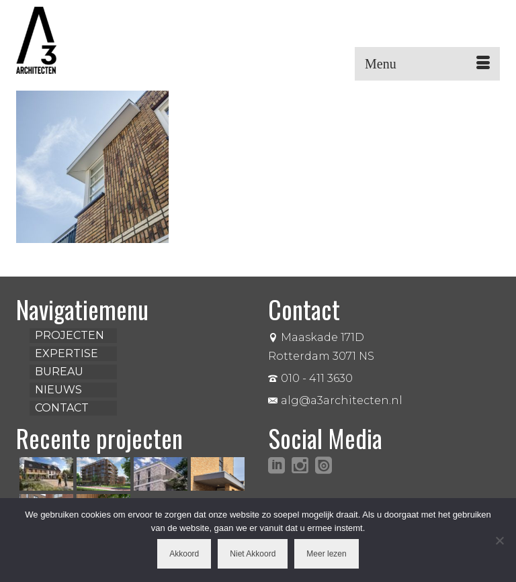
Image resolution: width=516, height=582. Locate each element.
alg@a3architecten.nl (335, 400)
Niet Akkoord (252, 554)
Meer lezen (326, 554)
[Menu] (427, 64)
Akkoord (184, 554)
